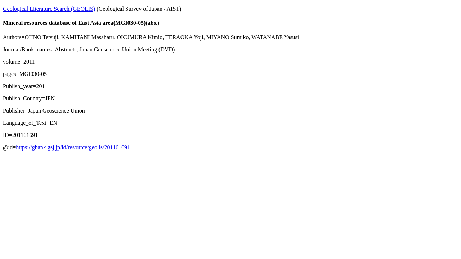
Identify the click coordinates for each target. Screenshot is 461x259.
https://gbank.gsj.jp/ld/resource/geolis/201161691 (73, 147)
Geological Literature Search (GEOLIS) (49, 9)
